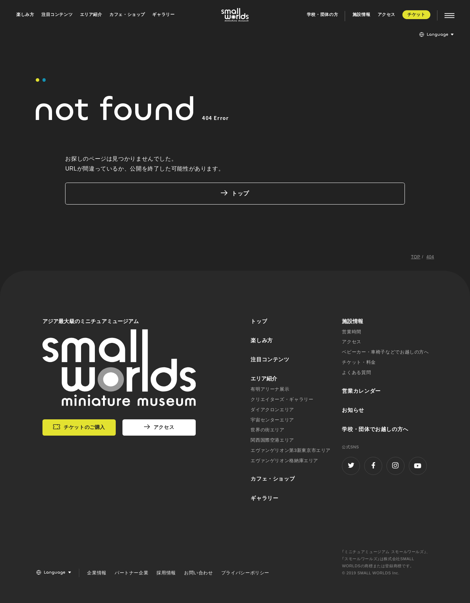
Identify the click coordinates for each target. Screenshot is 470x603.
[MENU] (445, 15)
